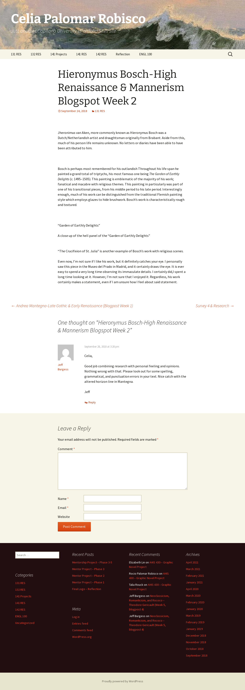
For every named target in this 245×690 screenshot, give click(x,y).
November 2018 (196, 642)
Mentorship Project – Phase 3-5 (92, 562)
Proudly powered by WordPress (122, 681)
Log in (76, 617)
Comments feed (82, 630)
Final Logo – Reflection (86, 589)
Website (64, 516)
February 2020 (195, 602)
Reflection (123, 54)
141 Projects (58, 54)
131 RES (16, 54)
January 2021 (194, 582)
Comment (66, 449)
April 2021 (192, 562)
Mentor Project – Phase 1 (88, 582)
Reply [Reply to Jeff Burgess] (92, 402)
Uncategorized (24, 623)
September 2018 (196, 655)
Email (63, 507)
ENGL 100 (145, 54)
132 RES (36, 54)
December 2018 (196, 635)
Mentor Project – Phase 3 (88, 569)
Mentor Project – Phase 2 (88, 576)
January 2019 (194, 629)
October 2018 (195, 649)
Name (63, 498)
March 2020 (193, 596)
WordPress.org (82, 637)
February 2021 (195, 576)
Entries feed (80, 623)
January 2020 (194, 609)
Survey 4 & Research (215, 305)
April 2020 (192, 589)
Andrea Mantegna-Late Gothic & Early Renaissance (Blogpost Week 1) (72, 305)
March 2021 (193, 569)
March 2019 (193, 615)
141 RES (81, 54)
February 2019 (195, 622)
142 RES (101, 54)
